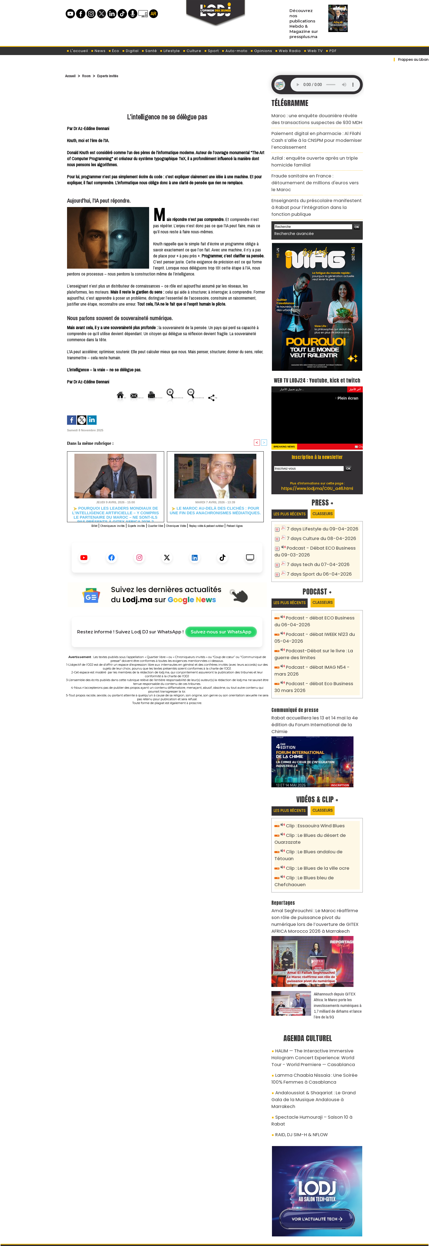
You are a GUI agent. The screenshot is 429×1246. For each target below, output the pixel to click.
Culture (192, 50)
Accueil (71, 75)
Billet (78, 532)
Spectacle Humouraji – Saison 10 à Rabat (314, 1057)
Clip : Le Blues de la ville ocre (314, 836)
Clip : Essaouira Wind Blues (312, 802)
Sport (211, 50)
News (98, 50)
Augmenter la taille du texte (206, 397)
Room (89, 75)
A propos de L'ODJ (104, 1208)
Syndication (228, 1236)
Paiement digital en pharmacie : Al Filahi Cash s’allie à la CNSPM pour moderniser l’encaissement (314, 136)
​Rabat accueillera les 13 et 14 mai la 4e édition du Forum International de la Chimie (315, 704)
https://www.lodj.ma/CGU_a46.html (317, 478)
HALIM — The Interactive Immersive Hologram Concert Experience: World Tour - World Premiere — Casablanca (316, 1011)
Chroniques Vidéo (188, 532)
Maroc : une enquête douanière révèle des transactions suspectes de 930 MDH (312, 118)
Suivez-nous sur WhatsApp (221, 645)
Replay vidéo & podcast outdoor (232, 532)
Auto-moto (235, 50)
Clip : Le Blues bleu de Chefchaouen (322, 845)
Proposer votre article (177, 1208)
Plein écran (349, 387)
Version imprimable (154, 397)
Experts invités (114, 75)
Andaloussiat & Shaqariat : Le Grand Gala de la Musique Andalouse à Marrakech (315, 1044)
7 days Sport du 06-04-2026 (315, 562)
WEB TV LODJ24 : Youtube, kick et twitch (317, 364)
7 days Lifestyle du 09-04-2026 (318, 519)
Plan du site (200, 1236)
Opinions (261, 50)
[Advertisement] (167, 96)
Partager (181, 410)
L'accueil (77, 50)
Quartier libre (159, 532)
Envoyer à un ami (113, 397)
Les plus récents (292, 504)
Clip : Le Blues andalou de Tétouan (321, 826)
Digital (130, 50)
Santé (149, 50)
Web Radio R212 (326, 1210)
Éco (113, 50)
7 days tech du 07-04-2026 (314, 553)
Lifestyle (170, 50)
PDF (331, 50)
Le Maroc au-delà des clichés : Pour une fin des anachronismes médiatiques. (215, 517)
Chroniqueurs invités (102, 532)
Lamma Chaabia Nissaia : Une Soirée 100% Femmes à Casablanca (313, 1029)
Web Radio (288, 50)
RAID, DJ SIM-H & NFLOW (297, 1067)
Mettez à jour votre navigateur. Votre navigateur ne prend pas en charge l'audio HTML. (325, 84)
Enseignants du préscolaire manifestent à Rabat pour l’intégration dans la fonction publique (311, 188)
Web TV (313, 50)
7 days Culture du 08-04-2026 (317, 529)
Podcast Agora (167, 538)
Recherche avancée (291, 213)
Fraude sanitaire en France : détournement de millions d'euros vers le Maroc (315, 170)
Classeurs (331, 504)
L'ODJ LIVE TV (250, 1208)
